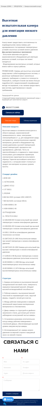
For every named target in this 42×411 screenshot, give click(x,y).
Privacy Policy (12, 402)
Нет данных (15, 95)
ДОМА (9, 6)
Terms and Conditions (23, 402)
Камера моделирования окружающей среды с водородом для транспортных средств (21, 98)
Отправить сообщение (12, 393)
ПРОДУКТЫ (18, 6)
